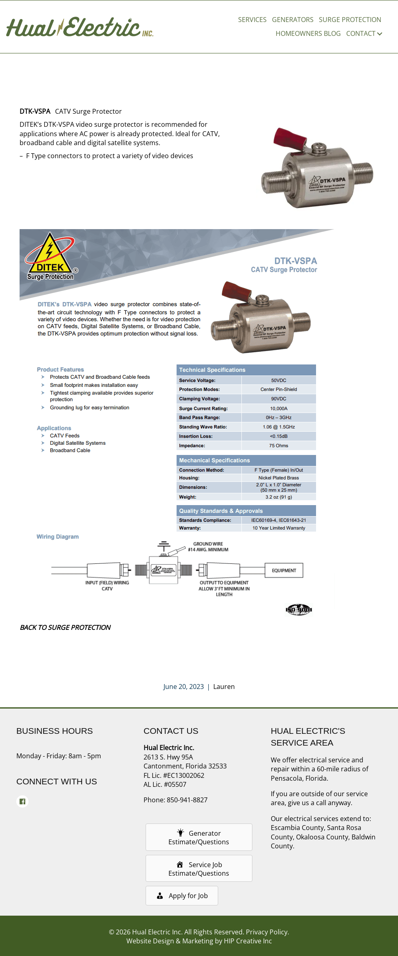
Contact (361, 33)
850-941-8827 (187, 799)
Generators (293, 19)
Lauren (224, 686)
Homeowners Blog (308, 33)
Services (252, 19)
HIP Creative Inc (248, 940)
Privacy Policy (266, 931)
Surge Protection (350, 19)
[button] (380, 33)
